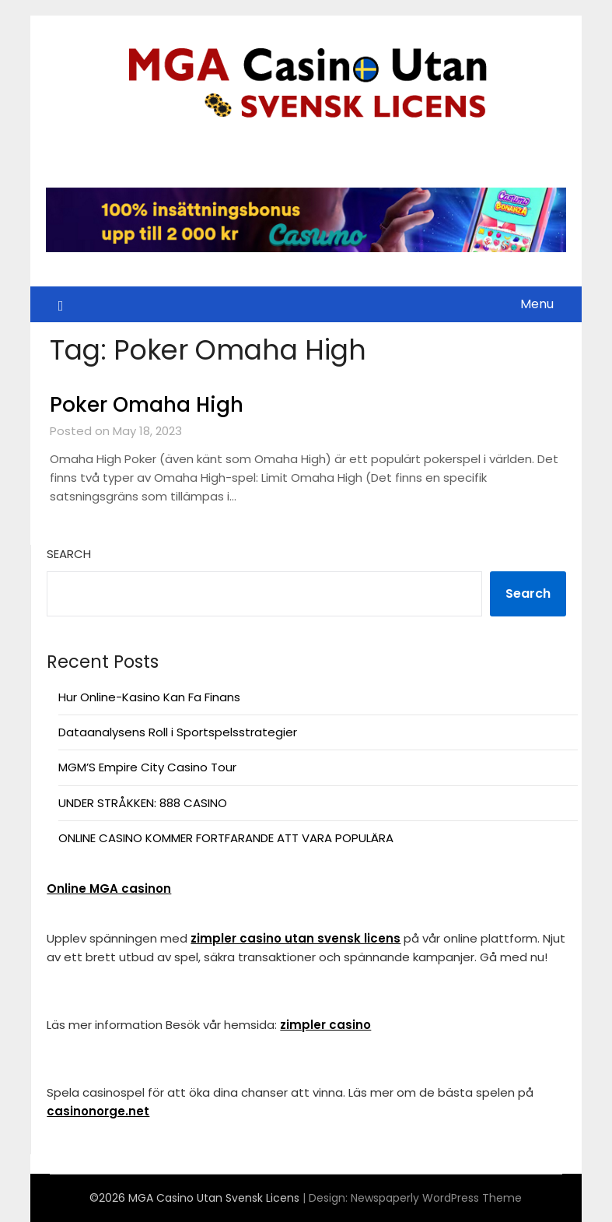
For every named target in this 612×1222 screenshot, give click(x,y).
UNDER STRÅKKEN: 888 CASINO (142, 803)
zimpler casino (325, 1025)
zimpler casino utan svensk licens (295, 938)
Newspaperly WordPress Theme (436, 1198)
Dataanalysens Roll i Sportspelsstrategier (177, 732)
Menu (537, 304)
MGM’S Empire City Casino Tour (147, 767)
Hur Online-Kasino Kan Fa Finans (149, 697)
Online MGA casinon (109, 888)
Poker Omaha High (146, 405)
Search (69, 554)
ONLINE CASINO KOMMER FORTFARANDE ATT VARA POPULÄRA (225, 838)
